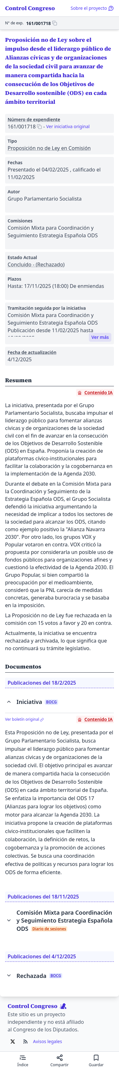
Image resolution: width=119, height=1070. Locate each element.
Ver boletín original (24, 719)
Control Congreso (30, 8)
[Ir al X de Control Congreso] (13, 1041)
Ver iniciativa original (67, 126)
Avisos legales (47, 1041)
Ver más (100, 337)
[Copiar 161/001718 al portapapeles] (41, 23)
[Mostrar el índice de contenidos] (23, 1060)
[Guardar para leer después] (96, 1060)
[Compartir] (59, 1060)
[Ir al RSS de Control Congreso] (25, 1041)
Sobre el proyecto (92, 8)
